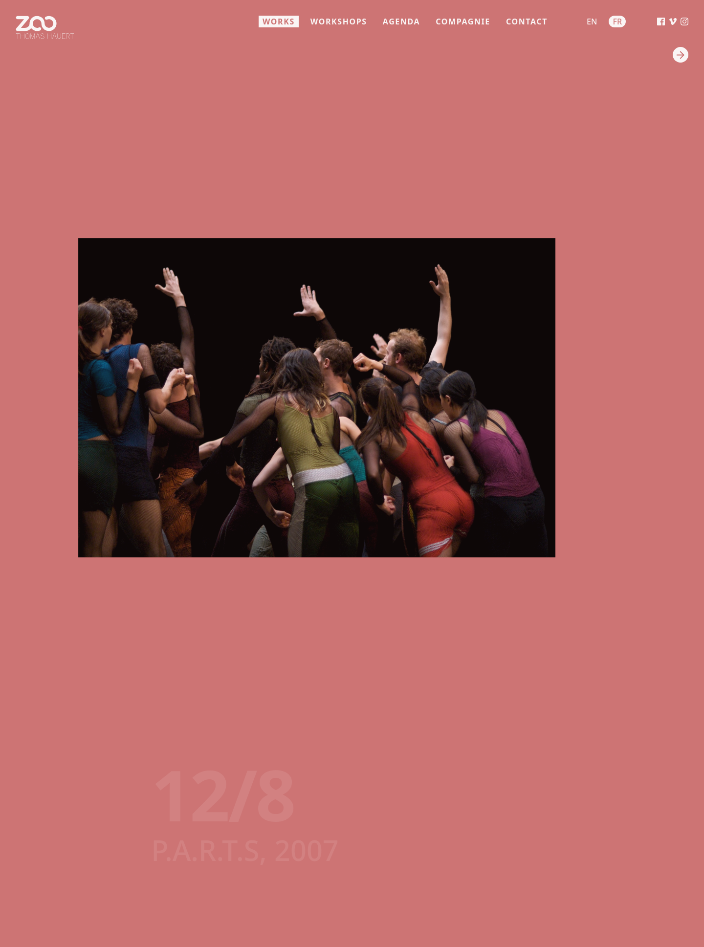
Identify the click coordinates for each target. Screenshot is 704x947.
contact (527, 21)
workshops (338, 21)
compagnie (463, 21)
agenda (401, 21)
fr (617, 21)
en (592, 21)
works (279, 21)
